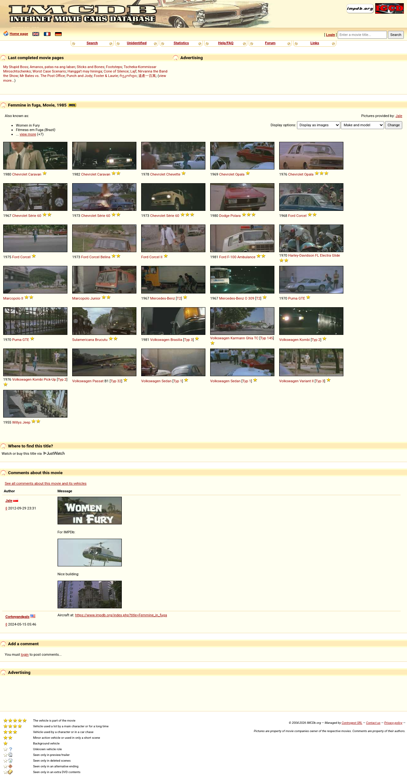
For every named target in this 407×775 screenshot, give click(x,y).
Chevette (173, 174)
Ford (291, 215)
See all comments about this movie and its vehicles (45, 483)
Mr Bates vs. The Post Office (42, 75)
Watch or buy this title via (33, 453)
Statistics (181, 43)
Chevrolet (19, 174)
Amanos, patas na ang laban (52, 67)
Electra (325, 255)
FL (317, 255)
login (25, 654)
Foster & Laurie (106, 75)
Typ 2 (316, 339)
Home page (19, 33)
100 (233, 257)
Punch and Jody (79, 75)
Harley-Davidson (301, 255)
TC (256, 338)
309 (251, 298)
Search (92, 43)
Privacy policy (393, 722)
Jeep (27, 422)
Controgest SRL (351, 722)
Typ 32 (116, 381)
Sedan (167, 381)
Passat (98, 381)
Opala (240, 174)
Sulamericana (83, 339)
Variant (305, 381)
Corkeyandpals (17, 616)
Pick (47, 379)
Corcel (301, 215)
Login (330, 34)
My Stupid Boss (15, 67)
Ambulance (246, 257)
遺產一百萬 (147, 75)
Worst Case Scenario (49, 71)
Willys (17, 422)
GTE (302, 298)
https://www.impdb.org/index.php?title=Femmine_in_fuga (121, 615)
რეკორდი (128, 75)
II (161, 257)
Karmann (238, 338)
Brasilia (176, 339)
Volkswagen (159, 339)
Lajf (133, 71)
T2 (179, 298)
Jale (399, 116)
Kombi (305, 339)
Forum (270, 43)
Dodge (224, 215)
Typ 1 (177, 381)
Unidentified (137, 43)
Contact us (373, 722)
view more (28, 134)
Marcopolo (11, 298)
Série (32, 215)
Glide (336, 255)
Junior (95, 298)
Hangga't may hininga (84, 71)
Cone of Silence (116, 71)
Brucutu (101, 339)
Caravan (34, 174)
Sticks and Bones (90, 67)
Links (314, 43)
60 (39, 215)
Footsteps (114, 67)
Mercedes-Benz (162, 298)
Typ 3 (188, 339)
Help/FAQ (225, 43)
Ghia (249, 338)
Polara (236, 215)
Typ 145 (266, 338)
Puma (293, 298)
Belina (105, 257)
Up (54, 379)
